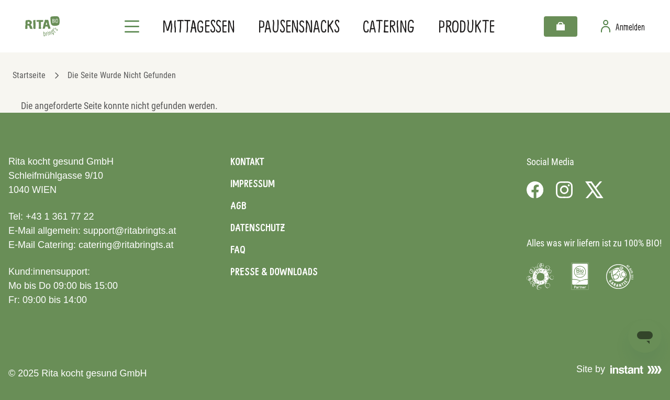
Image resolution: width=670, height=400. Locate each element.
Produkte (466, 26)
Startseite (29, 75)
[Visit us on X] (594, 189)
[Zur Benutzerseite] (623, 26)
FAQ (237, 249)
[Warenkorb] (560, 26)
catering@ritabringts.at (126, 245)
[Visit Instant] (636, 369)
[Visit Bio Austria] (580, 276)
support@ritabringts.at (129, 230)
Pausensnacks (299, 26)
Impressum (252, 183)
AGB (238, 205)
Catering (389, 26)
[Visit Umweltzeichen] (540, 276)
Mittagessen (198, 26)
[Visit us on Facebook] (535, 189)
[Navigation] (132, 26)
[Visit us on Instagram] (564, 189)
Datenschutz (257, 227)
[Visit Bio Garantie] (619, 276)
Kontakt (247, 161)
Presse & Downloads (274, 271)
